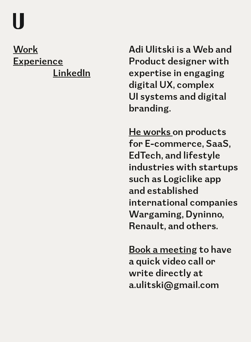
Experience (38, 60)
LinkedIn (72, 72)
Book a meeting (163, 248)
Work (25, 48)
